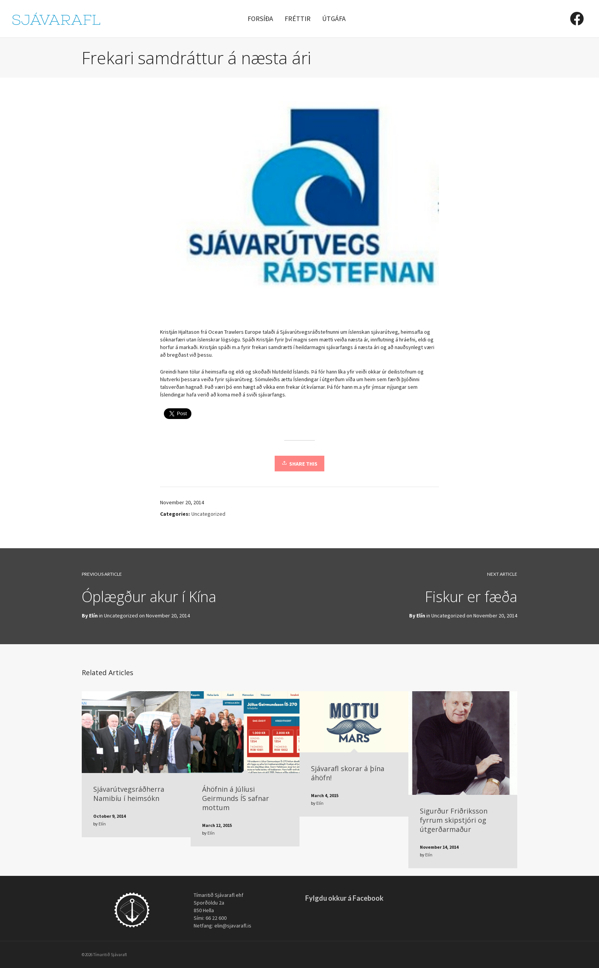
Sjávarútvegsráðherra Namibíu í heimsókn (128, 793)
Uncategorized (208, 513)
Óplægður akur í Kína (149, 596)
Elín (420, 615)
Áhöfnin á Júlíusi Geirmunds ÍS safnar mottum (235, 798)
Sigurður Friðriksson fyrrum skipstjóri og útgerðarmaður (453, 820)
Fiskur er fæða (471, 596)
